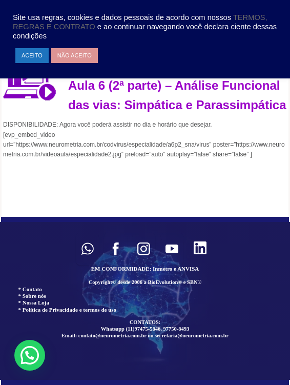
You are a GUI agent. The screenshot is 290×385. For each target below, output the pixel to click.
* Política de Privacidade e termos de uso (67, 310)
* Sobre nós (32, 296)
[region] (145, 301)
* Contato (30, 289)
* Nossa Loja (34, 302)
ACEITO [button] (32, 55)
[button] (87, 249)
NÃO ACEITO (74, 55)
